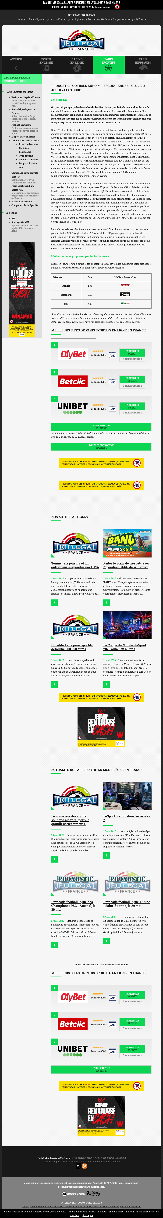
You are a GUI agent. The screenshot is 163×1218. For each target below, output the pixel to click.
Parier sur (132, 352)
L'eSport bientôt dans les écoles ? (126, 818)
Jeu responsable (101, 1161)
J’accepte (88, 1215)
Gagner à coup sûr (28, 159)
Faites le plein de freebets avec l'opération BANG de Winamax (126, 565)
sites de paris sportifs (70, 267)
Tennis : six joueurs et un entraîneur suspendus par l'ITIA (75, 565)
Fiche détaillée (132, 359)
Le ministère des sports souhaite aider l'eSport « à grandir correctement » (70, 820)
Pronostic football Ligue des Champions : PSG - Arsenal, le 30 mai (73, 906)
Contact (116, 1161)
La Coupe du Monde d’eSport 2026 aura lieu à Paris (124, 647)
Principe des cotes (28, 144)
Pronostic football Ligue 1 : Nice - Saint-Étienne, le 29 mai (126, 904)
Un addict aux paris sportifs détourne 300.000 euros (72, 647)
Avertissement (70, 1161)
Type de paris (26, 155)
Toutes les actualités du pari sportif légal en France (101, 964)
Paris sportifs (101, 427)
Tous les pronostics (101, 446)
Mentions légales (52, 1161)
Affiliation (85, 1161)
